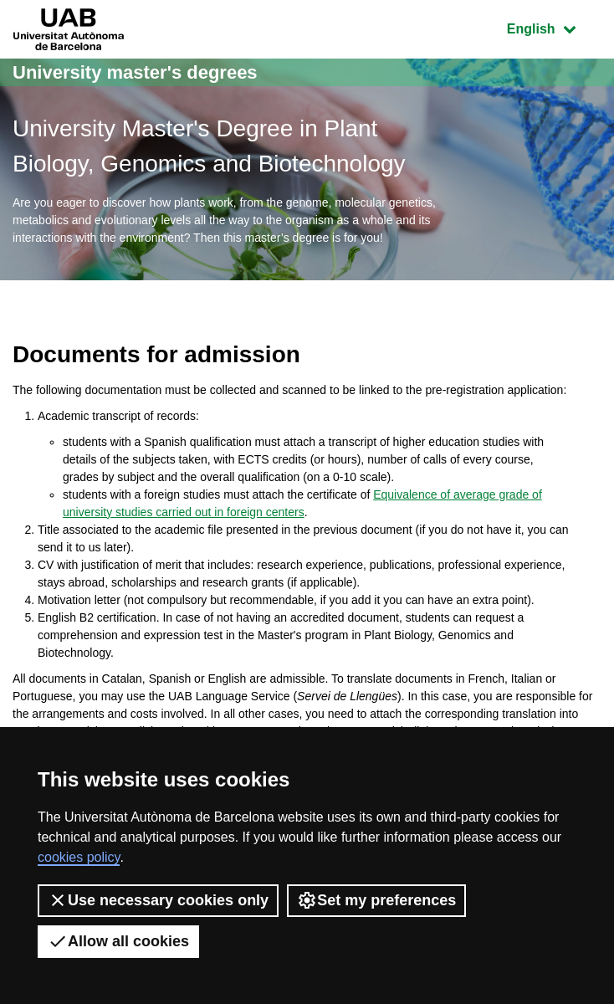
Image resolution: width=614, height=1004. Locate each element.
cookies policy (79, 857)
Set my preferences (376, 900)
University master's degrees (135, 72)
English (553, 27)
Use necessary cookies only (158, 900)
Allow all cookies (118, 941)
